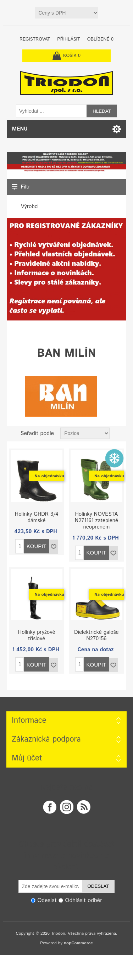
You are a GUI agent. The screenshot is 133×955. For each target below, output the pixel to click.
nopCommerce (78, 943)
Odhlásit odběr (83, 900)
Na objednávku (49, 476)
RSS (83, 807)
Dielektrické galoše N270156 (96, 635)
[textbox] (51, 111)
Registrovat (35, 39)
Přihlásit (68, 39)
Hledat (102, 111)
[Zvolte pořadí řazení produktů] (85, 433)
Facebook (49, 807)
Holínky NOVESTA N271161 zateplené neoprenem (96, 520)
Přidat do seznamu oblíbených (53, 547)
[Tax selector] (66, 12)
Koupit (36, 546)
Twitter (66, 807)
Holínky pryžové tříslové (36, 635)
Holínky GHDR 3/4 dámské (37, 517)
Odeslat (98, 886)
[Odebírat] (50, 886)
